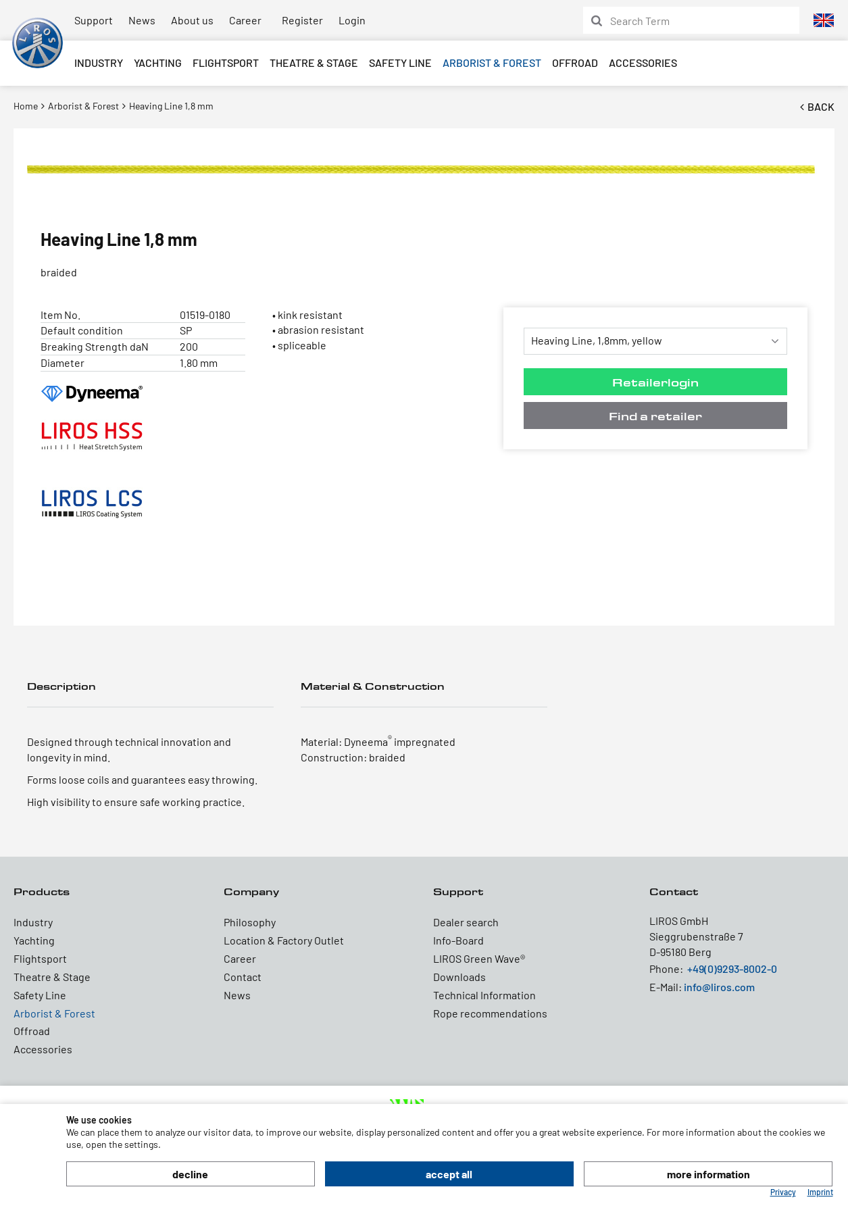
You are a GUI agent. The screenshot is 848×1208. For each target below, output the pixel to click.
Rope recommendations (490, 1013)
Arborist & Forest (492, 62)
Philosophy (250, 921)
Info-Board (458, 940)
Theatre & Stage (314, 62)
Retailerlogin (655, 382)
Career (245, 20)
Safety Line (400, 62)
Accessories (643, 62)
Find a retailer (655, 416)
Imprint (820, 1192)
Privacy (783, 1192)
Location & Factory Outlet (284, 940)
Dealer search (466, 921)
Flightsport (226, 62)
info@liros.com (719, 986)
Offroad (575, 62)
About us (192, 20)
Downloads (459, 976)
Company (251, 891)
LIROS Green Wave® (479, 958)
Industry (98, 62)
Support (93, 20)
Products (42, 891)
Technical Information (484, 994)
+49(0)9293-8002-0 (732, 968)
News (141, 20)
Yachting (158, 62)
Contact (242, 976)
